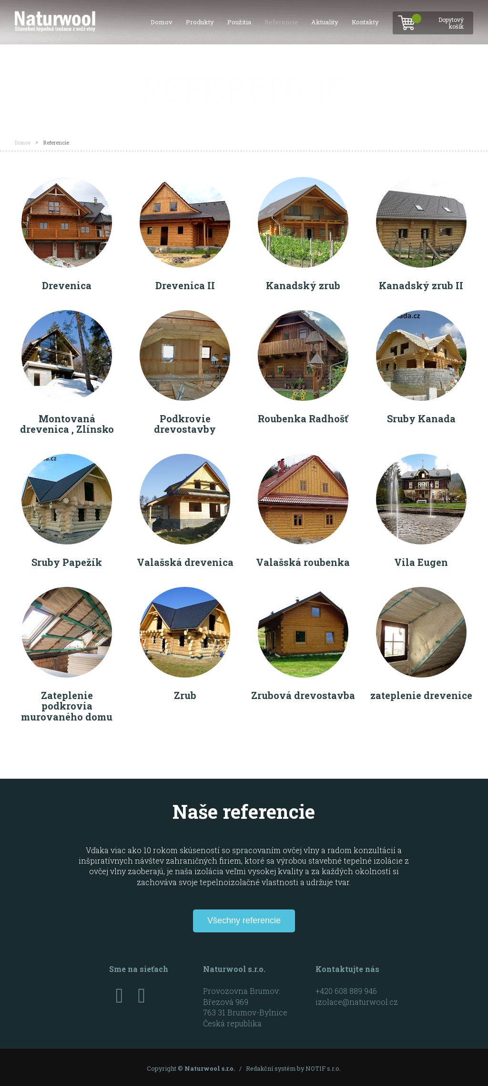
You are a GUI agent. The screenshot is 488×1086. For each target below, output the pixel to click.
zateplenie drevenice (421, 695)
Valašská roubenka (303, 562)
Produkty (200, 22)
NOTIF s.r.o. (323, 1068)
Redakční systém (270, 1068)
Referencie (281, 22)
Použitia (239, 22)
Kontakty (365, 22)
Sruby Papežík (66, 562)
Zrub (185, 695)
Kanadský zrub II (421, 285)
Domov (162, 22)
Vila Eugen (421, 562)
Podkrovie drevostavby (185, 423)
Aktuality (324, 22)
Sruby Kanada (421, 418)
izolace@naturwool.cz (356, 1001)
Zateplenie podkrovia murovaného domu (66, 705)
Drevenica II (185, 285)
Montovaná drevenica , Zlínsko (67, 423)
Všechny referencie (244, 920)
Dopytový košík (442, 20)
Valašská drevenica (185, 562)
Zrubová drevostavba (303, 695)
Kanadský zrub (303, 285)
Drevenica (67, 285)
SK (473, 77)
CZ (473, 64)
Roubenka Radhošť (303, 418)
